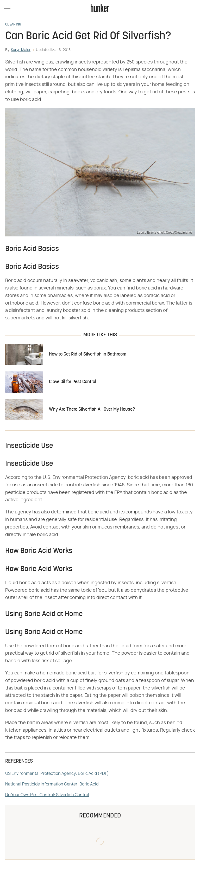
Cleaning (13, 25)
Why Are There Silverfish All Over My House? (92, 409)
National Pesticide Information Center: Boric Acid (51, 784)
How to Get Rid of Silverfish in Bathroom (87, 354)
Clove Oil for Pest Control (72, 381)
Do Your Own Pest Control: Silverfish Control (47, 795)
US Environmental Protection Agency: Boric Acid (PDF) (57, 773)
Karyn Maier (20, 50)
